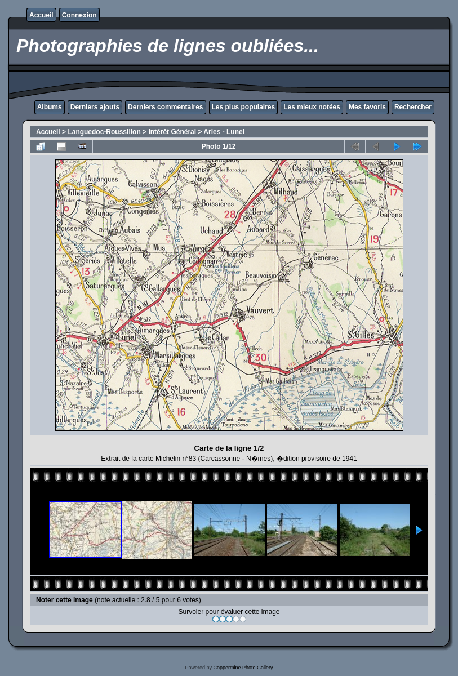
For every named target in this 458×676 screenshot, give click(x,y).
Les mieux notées (311, 107)
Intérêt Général (172, 132)
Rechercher (413, 107)
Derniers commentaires (165, 107)
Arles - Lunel (223, 132)
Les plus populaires (243, 107)
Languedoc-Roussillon (104, 132)
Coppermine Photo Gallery (243, 667)
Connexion (79, 15)
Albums (49, 107)
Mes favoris (367, 107)
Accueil (41, 15)
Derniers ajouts (94, 107)
